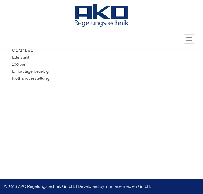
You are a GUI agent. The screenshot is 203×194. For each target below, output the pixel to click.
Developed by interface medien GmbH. (114, 186)
